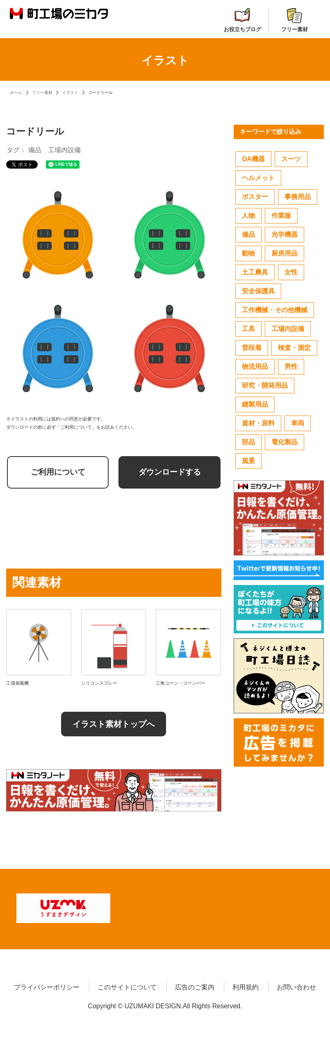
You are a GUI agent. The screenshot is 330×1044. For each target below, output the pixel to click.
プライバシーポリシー (47, 985)
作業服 (281, 215)
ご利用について (58, 472)
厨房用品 (284, 253)
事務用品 (297, 196)
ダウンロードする (170, 472)
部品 (248, 442)
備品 (34, 149)
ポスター (255, 196)
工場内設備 (64, 149)
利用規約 (245, 985)
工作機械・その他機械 (274, 309)
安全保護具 (258, 291)
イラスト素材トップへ (114, 724)
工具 (248, 328)
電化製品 (284, 442)
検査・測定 (294, 347)
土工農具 (255, 272)
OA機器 (253, 158)
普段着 (252, 347)
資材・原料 (258, 423)
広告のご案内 (194, 985)
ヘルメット (258, 177)
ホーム (16, 92)
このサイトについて (127, 985)
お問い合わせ (296, 985)
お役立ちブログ (242, 20)
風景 (248, 460)
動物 (248, 253)
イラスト (70, 92)
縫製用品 (255, 404)
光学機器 (284, 234)
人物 (248, 215)
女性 (291, 272)
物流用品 (255, 366)
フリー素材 (294, 20)
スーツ (291, 158)
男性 (291, 366)
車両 (297, 423)
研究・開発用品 (265, 385)
